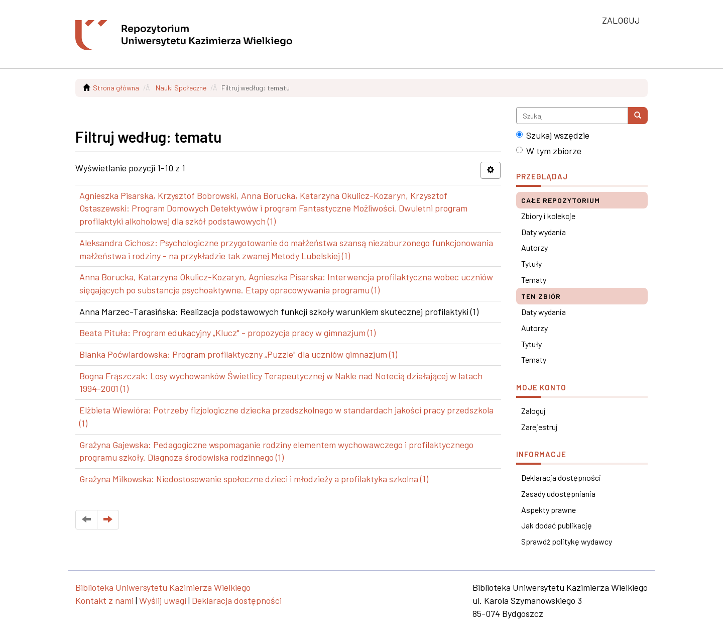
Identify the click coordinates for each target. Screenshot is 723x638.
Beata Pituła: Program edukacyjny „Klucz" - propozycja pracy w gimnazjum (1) (227, 332)
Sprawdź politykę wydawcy (566, 541)
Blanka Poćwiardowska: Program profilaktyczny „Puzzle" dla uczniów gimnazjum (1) (238, 354)
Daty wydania (543, 232)
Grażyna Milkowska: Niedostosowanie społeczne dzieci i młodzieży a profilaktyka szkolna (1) (253, 478)
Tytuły (531, 263)
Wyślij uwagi (162, 600)
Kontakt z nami (104, 600)
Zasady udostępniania (558, 493)
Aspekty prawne (548, 509)
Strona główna (116, 87)
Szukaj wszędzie (552, 135)
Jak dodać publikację (556, 525)
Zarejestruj (539, 427)
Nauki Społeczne (181, 87)
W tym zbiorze (548, 150)
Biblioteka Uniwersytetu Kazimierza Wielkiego (163, 587)
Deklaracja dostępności (561, 477)
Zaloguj (533, 410)
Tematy (533, 279)
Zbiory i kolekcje (548, 216)
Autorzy (534, 247)
